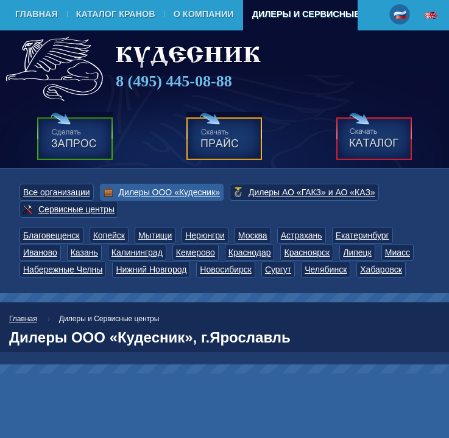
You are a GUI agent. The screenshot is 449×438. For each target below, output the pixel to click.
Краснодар (249, 252)
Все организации (56, 192)
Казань (84, 252)
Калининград (137, 252)
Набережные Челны (62, 269)
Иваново (40, 252)
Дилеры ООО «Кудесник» (169, 192)
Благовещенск (51, 235)
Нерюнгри (205, 235)
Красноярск (307, 252)
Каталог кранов (115, 14)
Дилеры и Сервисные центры (326, 14)
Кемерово (195, 252)
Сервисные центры (76, 209)
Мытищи (155, 235)
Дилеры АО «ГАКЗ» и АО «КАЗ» (312, 192)
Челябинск (326, 269)
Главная (36, 14)
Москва (252, 235)
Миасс (397, 252)
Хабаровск (381, 269)
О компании (204, 14)
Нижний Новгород (151, 269)
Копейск (109, 235)
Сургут (278, 269)
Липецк (357, 252)
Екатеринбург (362, 235)
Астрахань (301, 235)
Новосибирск (226, 269)
